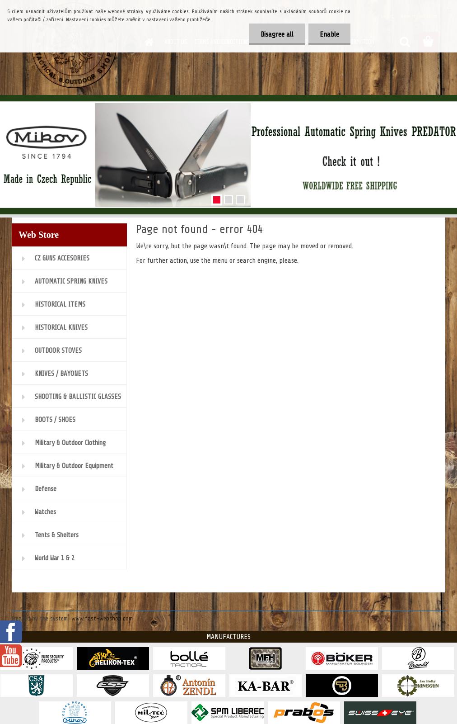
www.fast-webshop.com (102, 618)
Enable (329, 34)
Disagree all (277, 34)
